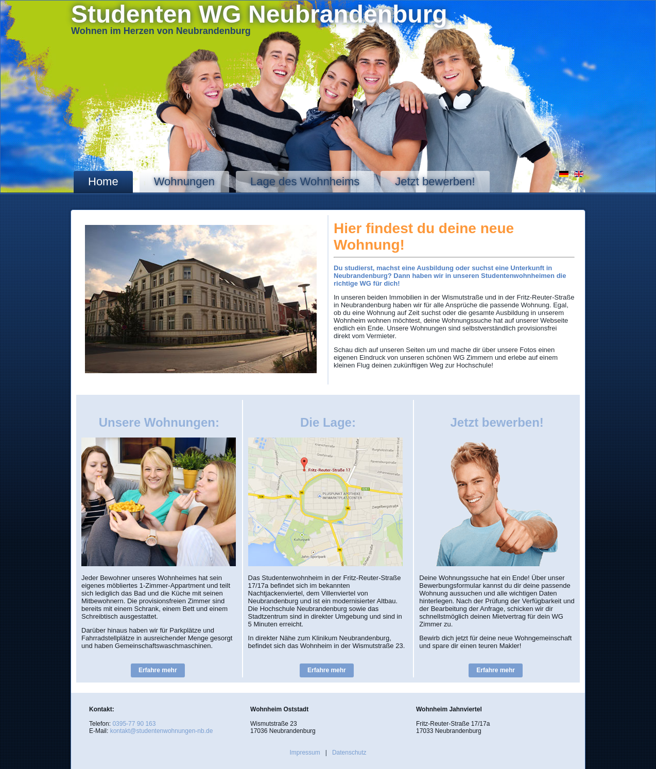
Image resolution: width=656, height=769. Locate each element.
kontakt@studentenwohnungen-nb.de (161, 731)
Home (103, 181)
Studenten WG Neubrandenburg (259, 14)
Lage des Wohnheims (304, 181)
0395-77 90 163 (134, 723)
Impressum (304, 752)
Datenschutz (349, 752)
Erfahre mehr (158, 670)
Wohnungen (184, 181)
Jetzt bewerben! (435, 181)
